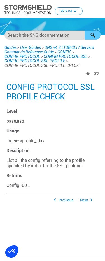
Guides (10, 47)
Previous (66, 200)
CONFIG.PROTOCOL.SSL (66, 56)
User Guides (30, 47)
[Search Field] (52, 35)
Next (84, 200)
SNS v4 (68, 11)
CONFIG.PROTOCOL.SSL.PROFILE (34, 61)
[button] (93, 35)
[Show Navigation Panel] (98, 9)
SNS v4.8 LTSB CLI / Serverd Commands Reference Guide (49, 49)
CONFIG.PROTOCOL (22, 56)
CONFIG (64, 52)
